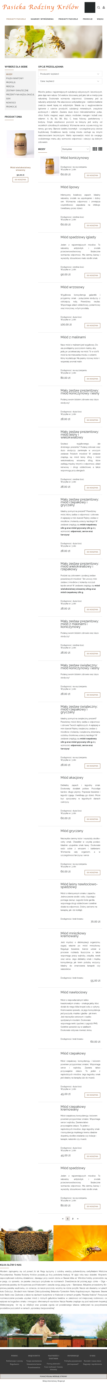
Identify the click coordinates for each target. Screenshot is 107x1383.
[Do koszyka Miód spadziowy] (92, 1206)
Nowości (11, 103)
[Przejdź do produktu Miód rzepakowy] (49, 1054)
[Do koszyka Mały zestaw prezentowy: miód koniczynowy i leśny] (92, 420)
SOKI (8, 99)
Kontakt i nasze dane (92, 1361)
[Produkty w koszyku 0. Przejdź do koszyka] (90, 7)
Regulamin (14, 1364)
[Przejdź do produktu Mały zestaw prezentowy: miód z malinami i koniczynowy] (49, 622)
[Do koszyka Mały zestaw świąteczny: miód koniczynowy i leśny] (92, 694)
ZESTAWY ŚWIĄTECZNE (17, 90)
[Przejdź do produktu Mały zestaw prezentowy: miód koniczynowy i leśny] (49, 391)
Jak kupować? (73, 1364)
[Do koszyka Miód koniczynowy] (92, 175)
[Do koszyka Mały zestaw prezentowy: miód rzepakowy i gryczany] (92, 552)
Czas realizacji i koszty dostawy (53, 1368)
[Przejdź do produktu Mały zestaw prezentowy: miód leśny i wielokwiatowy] (49, 432)
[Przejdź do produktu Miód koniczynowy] (49, 166)
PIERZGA (10, 86)
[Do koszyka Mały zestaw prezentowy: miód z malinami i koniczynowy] (92, 653)
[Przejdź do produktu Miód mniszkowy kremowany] (49, 934)
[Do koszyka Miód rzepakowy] (92, 1095)
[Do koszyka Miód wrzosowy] (92, 325)
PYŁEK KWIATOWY (15, 78)
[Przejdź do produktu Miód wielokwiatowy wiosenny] (20, 148)
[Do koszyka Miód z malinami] (92, 378)
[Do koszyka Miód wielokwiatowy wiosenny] (20, 179)
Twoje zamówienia (34, 1361)
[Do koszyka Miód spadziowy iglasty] (92, 275)
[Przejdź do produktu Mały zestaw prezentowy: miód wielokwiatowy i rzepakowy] (49, 564)
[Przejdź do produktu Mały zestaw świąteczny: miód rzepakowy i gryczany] (49, 707)
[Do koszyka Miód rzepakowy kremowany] (92, 1156)
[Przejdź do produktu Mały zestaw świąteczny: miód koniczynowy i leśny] (49, 666)
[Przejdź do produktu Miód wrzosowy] (49, 288)
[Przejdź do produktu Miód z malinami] (49, 338)
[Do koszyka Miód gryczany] (92, 872)
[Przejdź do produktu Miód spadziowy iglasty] (49, 238)
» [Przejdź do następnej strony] (78, 1218)
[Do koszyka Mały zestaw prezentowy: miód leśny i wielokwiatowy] (92, 487)
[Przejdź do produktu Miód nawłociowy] (49, 993)
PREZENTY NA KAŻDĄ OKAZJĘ (20, 94)
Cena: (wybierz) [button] (47, 81)
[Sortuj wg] (76, 149)
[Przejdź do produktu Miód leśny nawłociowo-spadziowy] (49, 885)
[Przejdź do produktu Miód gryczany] (49, 832)
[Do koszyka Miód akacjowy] (92, 819)
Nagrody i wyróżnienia (92, 1364)
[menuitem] (16, 19)
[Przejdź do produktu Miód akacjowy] (49, 778)
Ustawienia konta (34, 1364)
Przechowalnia (34, 1367)
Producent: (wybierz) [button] (49, 74)
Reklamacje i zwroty (14, 1361)
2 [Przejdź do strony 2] (72, 1218)
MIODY (9, 74)
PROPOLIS (10, 82)
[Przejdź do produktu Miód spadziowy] (49, 1169)
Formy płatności (53, 1363)
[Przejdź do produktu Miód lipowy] (49, 188)
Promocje (11, 107)
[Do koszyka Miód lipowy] (92, 225)
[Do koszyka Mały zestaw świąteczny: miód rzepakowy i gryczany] (92, 766)
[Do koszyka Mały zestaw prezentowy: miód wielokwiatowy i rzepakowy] (92, 609)
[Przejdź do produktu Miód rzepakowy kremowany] (49, 1107)
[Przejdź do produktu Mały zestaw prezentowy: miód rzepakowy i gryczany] (49, 500)
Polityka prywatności (73, 1361)
